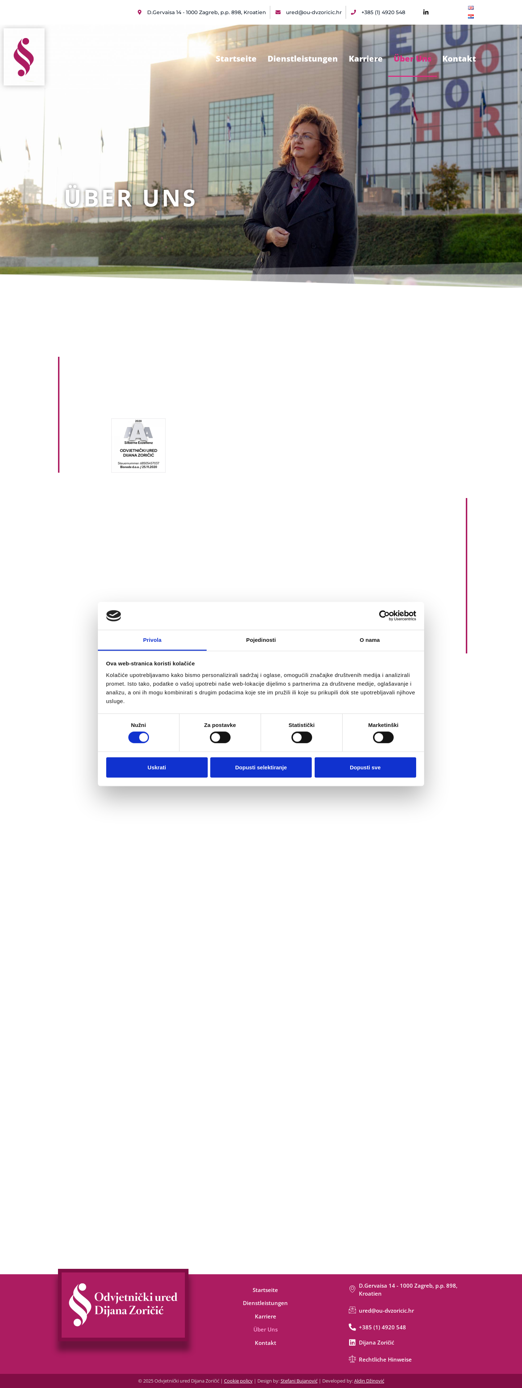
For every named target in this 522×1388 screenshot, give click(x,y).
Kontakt (459, 58)
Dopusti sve (365, 767)
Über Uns (412, 58)
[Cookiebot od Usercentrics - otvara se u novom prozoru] (384, 615)
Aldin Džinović (369, 1380)
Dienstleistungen (303, 58)
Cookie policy (238, 1380)
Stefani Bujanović (299, 1380)
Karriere (366, 58)
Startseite (236, 58)
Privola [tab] (152, 640)
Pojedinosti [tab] (261, 640)
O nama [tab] (370, 640)
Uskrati (157, 767)
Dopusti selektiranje (261, 767)
